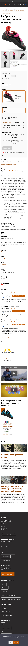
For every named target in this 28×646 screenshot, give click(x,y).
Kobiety (3, 258)
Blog (3, 624)
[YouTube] (9, 568)
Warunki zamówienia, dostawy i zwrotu (11, 599)
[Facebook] (2, 568)
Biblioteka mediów (6, 632)
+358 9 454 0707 (8, 541)
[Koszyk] (23, 5)
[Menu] (1, 4)
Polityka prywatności (7, 615)
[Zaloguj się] (20, 5)
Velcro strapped (6, 13)
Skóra (2, 252)
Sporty (4, 10)
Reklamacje (5, 588)
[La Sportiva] (7, 353)
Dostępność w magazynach (8, 164)
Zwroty (3, 584)
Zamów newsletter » (7, 574)
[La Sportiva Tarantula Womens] (7, 422)
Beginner (3, 264)
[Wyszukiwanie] (18, 5)
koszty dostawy (19, 76)
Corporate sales (5, 556)
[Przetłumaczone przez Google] (6, 296)
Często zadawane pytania (8, 552)
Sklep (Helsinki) (7, 122)
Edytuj (10, 642)
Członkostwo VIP (6, 611)
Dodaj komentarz (6, 337)
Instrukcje (4, 591)
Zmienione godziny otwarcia (8, 534)
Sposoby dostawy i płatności (8, 595)
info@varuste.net (5, 544)
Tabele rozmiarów (6, 628)
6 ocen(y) (19, 171)
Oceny (14, 1)
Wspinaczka (11, 10)
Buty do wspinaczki (20, 10)
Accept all (16, 642)
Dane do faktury (6, 560)
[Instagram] (5, 568)
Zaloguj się (4, 608)
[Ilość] (5, 85)
